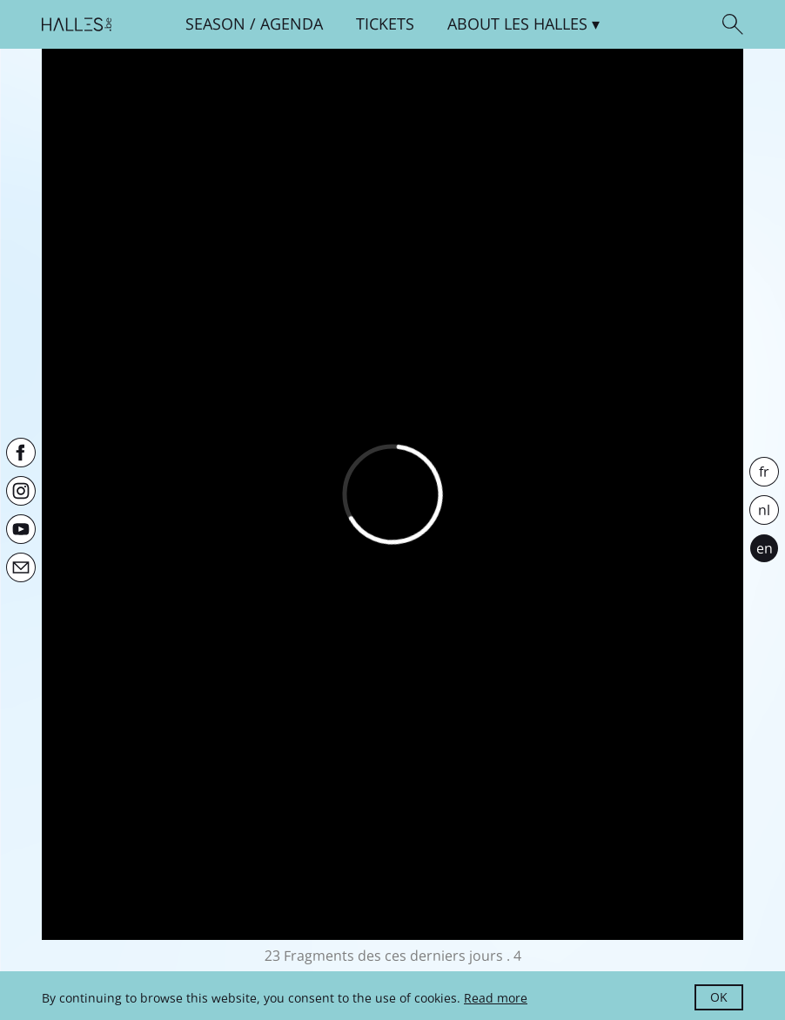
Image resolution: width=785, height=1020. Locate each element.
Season (215, 23)
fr (764, 471)
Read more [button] (495, 998)
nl (764, 510)
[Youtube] (21, 529)
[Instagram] (21, 491)
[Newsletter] (21, 567)
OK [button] (719, 997)
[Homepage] (76, 24)
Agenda (291, 23)
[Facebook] (21, 452)
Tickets (385, 23)
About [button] (517, 23)
